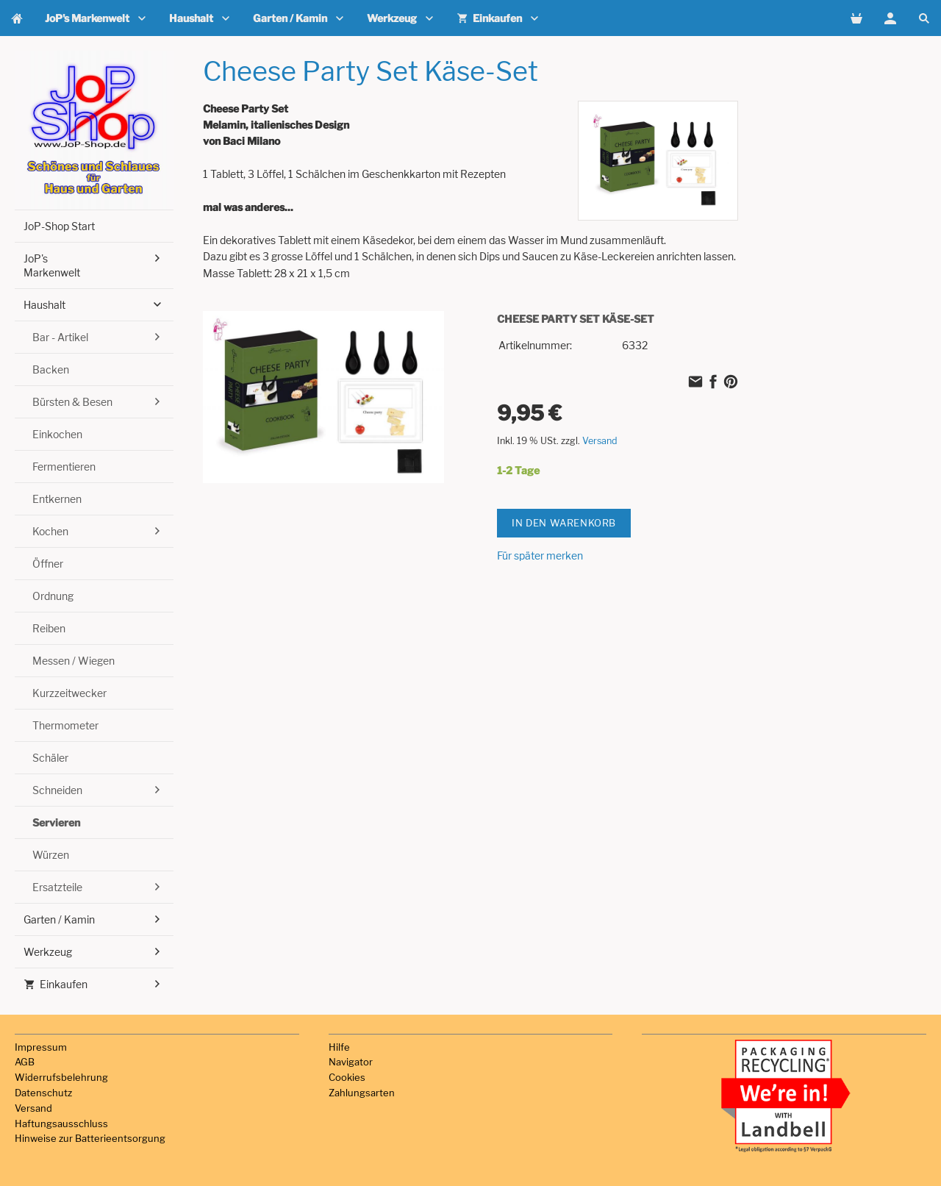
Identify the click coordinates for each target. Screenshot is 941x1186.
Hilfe (339, 1047)
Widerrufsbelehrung (61, 1077)
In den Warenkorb (564, 523)
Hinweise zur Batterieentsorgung (90, 1138)
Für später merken (540, 555)
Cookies (347, 1077)
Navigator (351, 1062)
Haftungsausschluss (61, 1123)
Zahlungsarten (362, 1093)
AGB (25, 1062)
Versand (600, 440)
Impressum (41, 1047)
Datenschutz (43, 1093)
